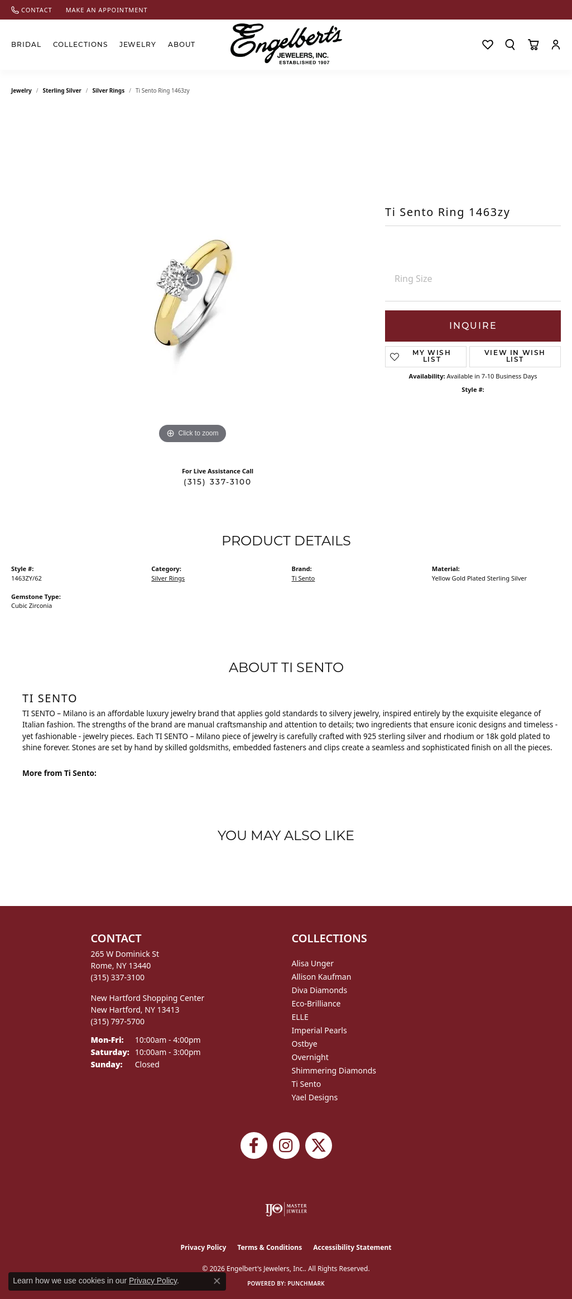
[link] (31, 10)
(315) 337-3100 (218, 481)
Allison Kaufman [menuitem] (322, 976)
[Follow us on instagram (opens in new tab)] (286, 1145)
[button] (510, 44)
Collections (80, 44)
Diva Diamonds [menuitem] (320, 990)
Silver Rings (109, 90)
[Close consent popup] (217, 1281)
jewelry (21, 90)
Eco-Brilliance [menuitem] (316, 1003)
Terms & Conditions (269, 1247)
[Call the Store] (118, 977)
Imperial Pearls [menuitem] (319, 1030)
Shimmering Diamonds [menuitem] (334, 1070)
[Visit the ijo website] (286, 1209)
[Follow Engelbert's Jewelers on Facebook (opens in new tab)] (254, 1145)
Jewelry (138, 44)
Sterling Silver (62, 90)
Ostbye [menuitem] (305, 1043)
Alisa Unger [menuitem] (313, 963)
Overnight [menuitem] (310, 1057)
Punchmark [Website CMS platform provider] (306, 1283)
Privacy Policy (204, 1247)
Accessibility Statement (352, 1247)
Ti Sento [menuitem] (306, 1083)
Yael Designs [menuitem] (315, 1097)
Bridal (26, 44)
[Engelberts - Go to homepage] (286, 43)
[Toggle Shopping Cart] (533, 44)
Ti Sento (303, 578)
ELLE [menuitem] (300, 1017)
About (181, 44)
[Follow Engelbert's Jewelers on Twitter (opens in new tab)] (318, 1145)
